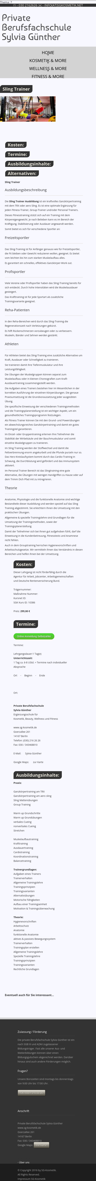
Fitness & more (48, 76)
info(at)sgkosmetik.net (63, 5)
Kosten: (16, 145)
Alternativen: (22, 173)
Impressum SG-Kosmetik (31, 1178)
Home (48, 52)
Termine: (17, 154)
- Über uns (24, 1162)
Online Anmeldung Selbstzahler (34, 636)
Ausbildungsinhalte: (29, 164)
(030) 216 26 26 (31, 740)
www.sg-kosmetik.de (25, 727)
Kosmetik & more (47, 60)
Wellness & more (48, 68)
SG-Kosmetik (48, 1170)
